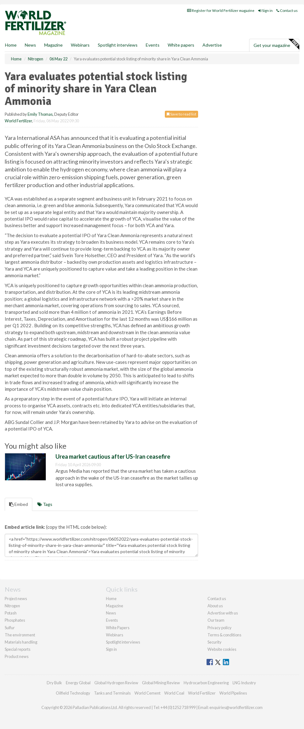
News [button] (30, 45)
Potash (11, 612)
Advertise (212, 45)
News (111, 612)
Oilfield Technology (73, 693)
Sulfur (10, 627)
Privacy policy (219, 627)
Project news (16, 598)
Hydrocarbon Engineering (206, 682)
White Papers (117, 627)
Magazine (53, 45)
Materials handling (21, 642)
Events (153, 45)
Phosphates (15, 620)
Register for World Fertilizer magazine (220, 10)
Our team (215, 620)
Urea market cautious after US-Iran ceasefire (112, 456)
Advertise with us (222, 612)
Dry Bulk (54, 682)
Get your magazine (276, 44)
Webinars (80, 45)
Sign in (265, 10)
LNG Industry (244, 682)
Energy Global (78, 682)
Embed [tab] (18, 504)
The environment (20, 634)
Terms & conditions (224, 634)
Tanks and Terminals (112, 693)
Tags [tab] (44, 504)
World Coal (174, 693)
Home (11, 45)
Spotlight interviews (118, 45)
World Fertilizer (18, 120)
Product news (17, 656)
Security (214, 642)
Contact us (287, 10)
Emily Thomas (40, 114)
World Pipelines (233, 693)
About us (215, 605)
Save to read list (181, 114)
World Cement (147, 693)
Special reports (17, 649)
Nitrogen (12, 605)
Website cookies (221, 649)
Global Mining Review (161, 682)
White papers (181, 45)
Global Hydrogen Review (116, 682)
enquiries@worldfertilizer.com (236, 707)
